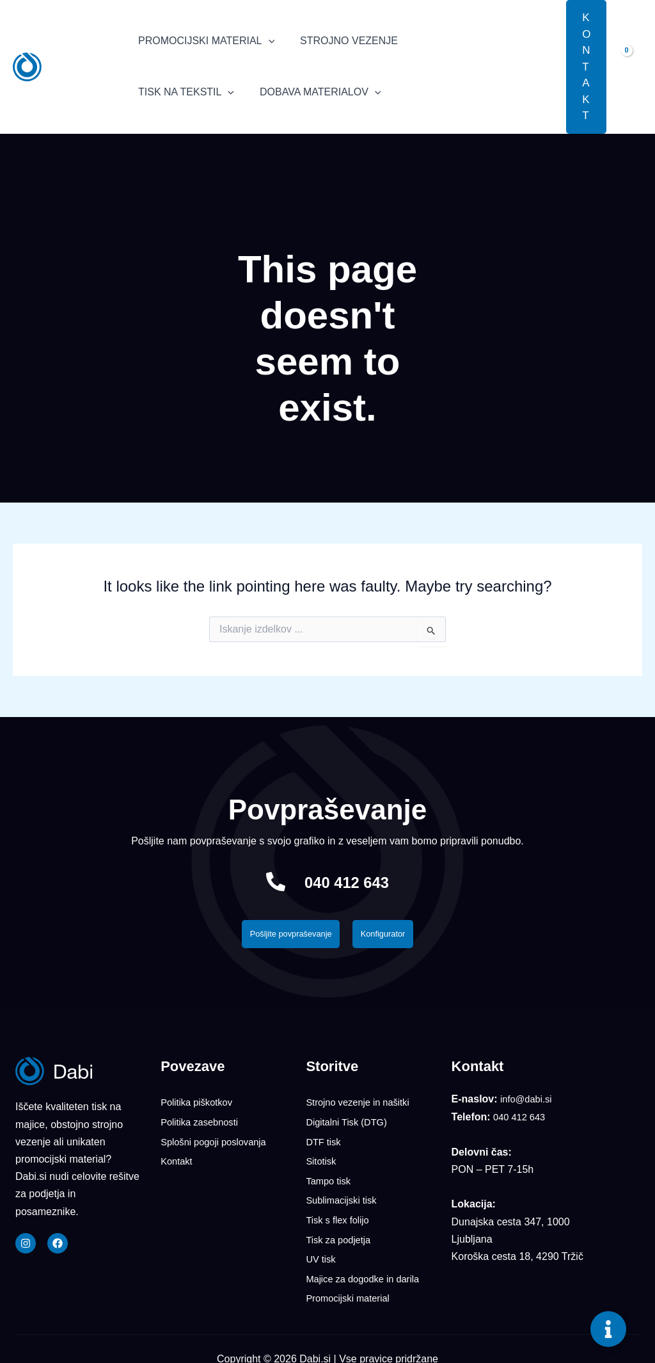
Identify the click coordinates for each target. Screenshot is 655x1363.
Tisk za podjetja (341, 1230)
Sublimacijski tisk (344, 1195)
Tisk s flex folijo (340, 1212)
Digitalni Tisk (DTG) (350, 1123)
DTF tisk (325, 1141)
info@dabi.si (528, 1102)
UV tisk (322, 1248)
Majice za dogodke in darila (368, 1266)
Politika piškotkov (200, 1105)
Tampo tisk (330, 1177)
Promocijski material (351, 1284)
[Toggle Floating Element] (608, 1329)
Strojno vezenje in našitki (362, 1105)
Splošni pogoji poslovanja (218, 1141)
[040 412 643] (264, 881)
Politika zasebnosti (203, 1123)
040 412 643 (347, 881)
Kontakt (178, 1159)
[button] (547, 67)
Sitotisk (322, 1159)
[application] (266, 41)
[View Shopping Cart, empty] (630, 66)
